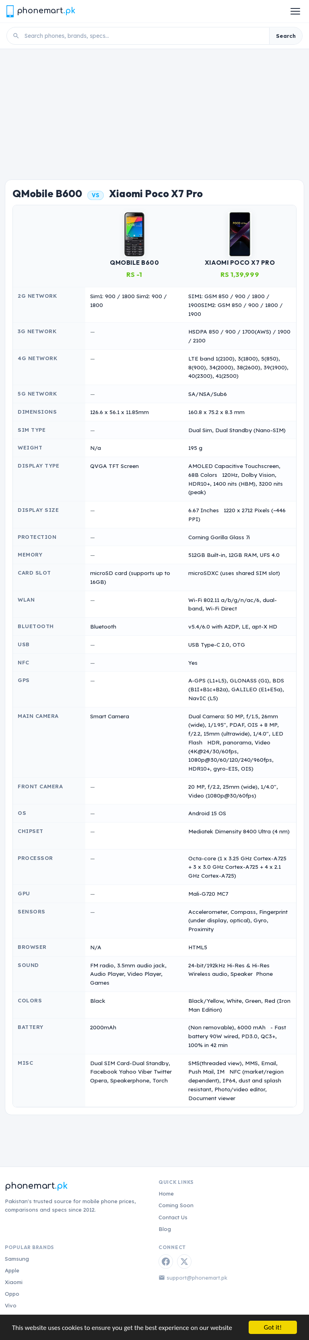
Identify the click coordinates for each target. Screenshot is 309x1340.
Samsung (17, 1258)
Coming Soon (176, 1205)
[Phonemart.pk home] (40, 11)
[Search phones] (144, 35)
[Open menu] (295, 11)
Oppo (12, 1294)
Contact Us (173, 1217)
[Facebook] (166, 1261)
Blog (165, 1229)
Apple (12, 1270)
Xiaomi (14, 1282)
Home (166, 1193)
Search (286, 36)
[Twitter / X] (184, 1261)
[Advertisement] (154, 109)
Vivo (10, 1305)
